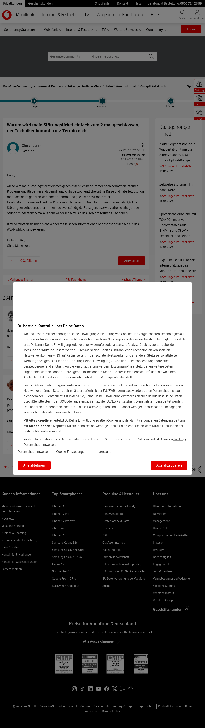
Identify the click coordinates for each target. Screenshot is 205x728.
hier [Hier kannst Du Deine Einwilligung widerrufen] (87, 344)
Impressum (103, 452)
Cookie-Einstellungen (71, 452)
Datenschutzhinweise (33, 452)
